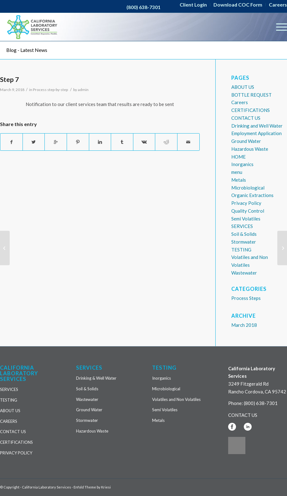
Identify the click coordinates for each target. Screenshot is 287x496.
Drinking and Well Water (257, 126)
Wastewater (244, 273)
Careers (239, 102)
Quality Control (247, 211)
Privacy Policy (246, 203)
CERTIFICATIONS (250, 110)
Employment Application (256, 133)
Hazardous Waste (249, 149)
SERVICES (242, 226)
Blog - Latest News (26, 50)
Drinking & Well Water (96, 378)
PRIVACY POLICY (16, 452)
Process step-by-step (50, 89)
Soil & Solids (244, 234)
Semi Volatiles (245, 218)
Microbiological (247, 187)
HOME (238, 156)
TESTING (241, 249)
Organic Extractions (252, 195)
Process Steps (246, 298)
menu (236, 172)
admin (83, 89)
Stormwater (243, 242)
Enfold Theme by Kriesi (92, 487)
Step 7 (9, 79)
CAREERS (8, 421)
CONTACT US (245, 118)
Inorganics (242, 164)
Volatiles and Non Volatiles (176, 399)
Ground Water (246, 141)
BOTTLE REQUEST (251, 95)
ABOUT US (242, 87)
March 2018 (244, 325)
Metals (238, 180)
